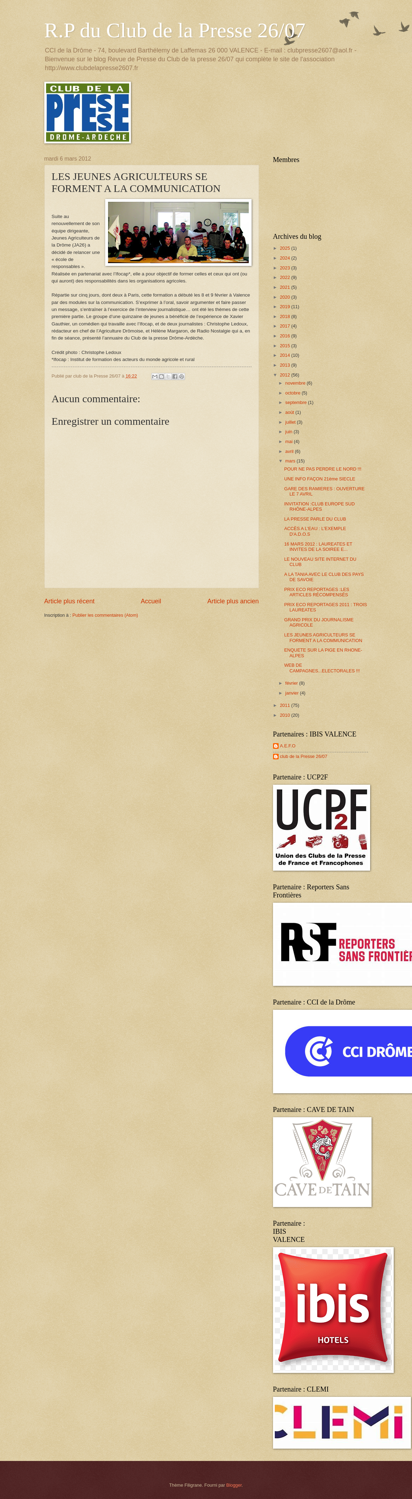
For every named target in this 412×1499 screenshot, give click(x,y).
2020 (285, 297)
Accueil (151, 601)
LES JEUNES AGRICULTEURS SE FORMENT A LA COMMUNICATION (323, 637)
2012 (285, 375)
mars (291, 461)
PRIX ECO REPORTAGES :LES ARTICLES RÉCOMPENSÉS (316, 592)
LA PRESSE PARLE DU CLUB (315, 519)
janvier (292, 693)
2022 (285, 277)
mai (289, 441)
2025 (285, 248)
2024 (285, 258)
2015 (285, 345)
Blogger (234, 1485)
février (292, 683)
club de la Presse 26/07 (304, 756)
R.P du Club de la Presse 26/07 (175, 30)
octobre (293, 393)
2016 (285, 335)
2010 (285, 715)
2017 (285, 326)
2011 (285, 705)
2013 (285, 365)
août (290, 412)
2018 (285, 316)
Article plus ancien (233, 601)
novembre (296, 383)
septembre (296, 402)
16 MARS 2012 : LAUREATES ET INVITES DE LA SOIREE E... (318, 546)
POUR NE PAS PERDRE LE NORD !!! (322, 469)
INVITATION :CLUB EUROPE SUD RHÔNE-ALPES (319, 506)
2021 (285, 287)
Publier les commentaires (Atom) (105, 615)
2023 (285, 267)
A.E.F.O (288, 745)
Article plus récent (69, 601)
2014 (285, 355)
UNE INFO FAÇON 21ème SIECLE (319, 478)
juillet (291, 422)
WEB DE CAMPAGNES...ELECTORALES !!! (322, 668)
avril (290, 451)
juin (289, 431)
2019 (285, 306)
